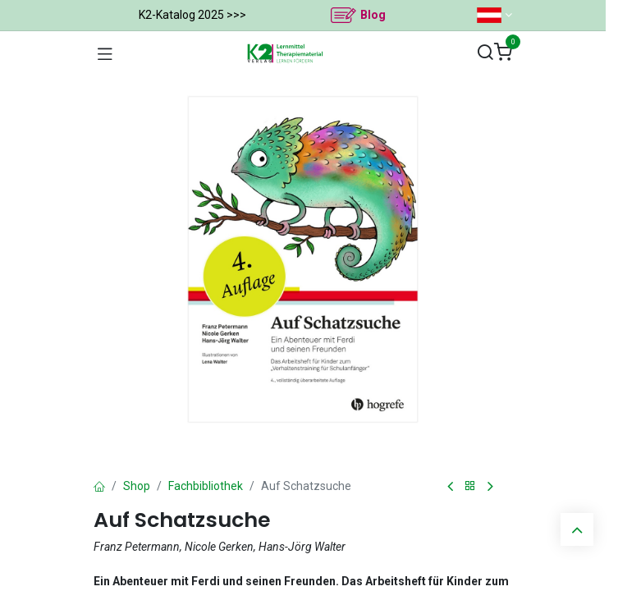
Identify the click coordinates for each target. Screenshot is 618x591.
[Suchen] (485, 53)
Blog (373, 14)
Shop (136, 485)
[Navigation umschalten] (105, 53)
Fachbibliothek (205, 485)
